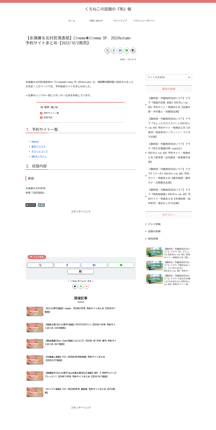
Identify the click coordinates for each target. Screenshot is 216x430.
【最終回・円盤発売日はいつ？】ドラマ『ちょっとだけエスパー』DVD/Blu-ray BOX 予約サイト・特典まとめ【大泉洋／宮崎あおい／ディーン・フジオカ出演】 (169, 127)
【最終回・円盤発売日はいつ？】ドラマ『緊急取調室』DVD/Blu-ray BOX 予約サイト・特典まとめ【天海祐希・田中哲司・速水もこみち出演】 (169, 196)
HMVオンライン (39, 156)
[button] (133, 50)
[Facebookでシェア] (114, 50)
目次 (45, 107)
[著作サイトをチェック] (74, 280)
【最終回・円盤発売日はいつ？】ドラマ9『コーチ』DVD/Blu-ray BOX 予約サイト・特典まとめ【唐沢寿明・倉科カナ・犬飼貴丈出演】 (169, 176)
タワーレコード (40, 151)
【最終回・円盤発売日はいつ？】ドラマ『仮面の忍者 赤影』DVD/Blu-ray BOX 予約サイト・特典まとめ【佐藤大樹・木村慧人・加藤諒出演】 (169, 105)
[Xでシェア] (107, 50)
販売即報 (30, 205)
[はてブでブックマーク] (120, 50)
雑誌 (41, 205)
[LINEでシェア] (126, 50)
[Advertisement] (81, 69)
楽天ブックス (38, 146)
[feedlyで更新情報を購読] (80, 280)
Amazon (35, 142)
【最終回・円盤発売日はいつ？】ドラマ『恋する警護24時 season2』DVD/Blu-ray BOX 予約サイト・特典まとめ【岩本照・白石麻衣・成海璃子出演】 (169, 153)
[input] (169, 77)
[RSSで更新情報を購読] (86, 280)
